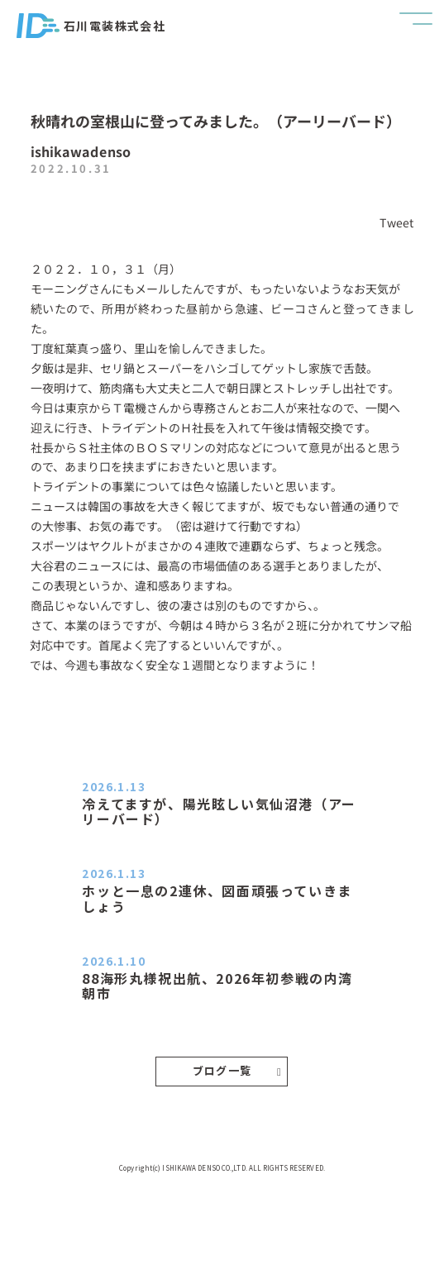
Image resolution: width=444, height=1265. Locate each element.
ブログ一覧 (237, 1070)
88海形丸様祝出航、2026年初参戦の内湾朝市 (217, 985)
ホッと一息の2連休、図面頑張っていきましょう (216, 898)
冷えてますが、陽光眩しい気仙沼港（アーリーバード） (219, 811)
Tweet (397, 222)
